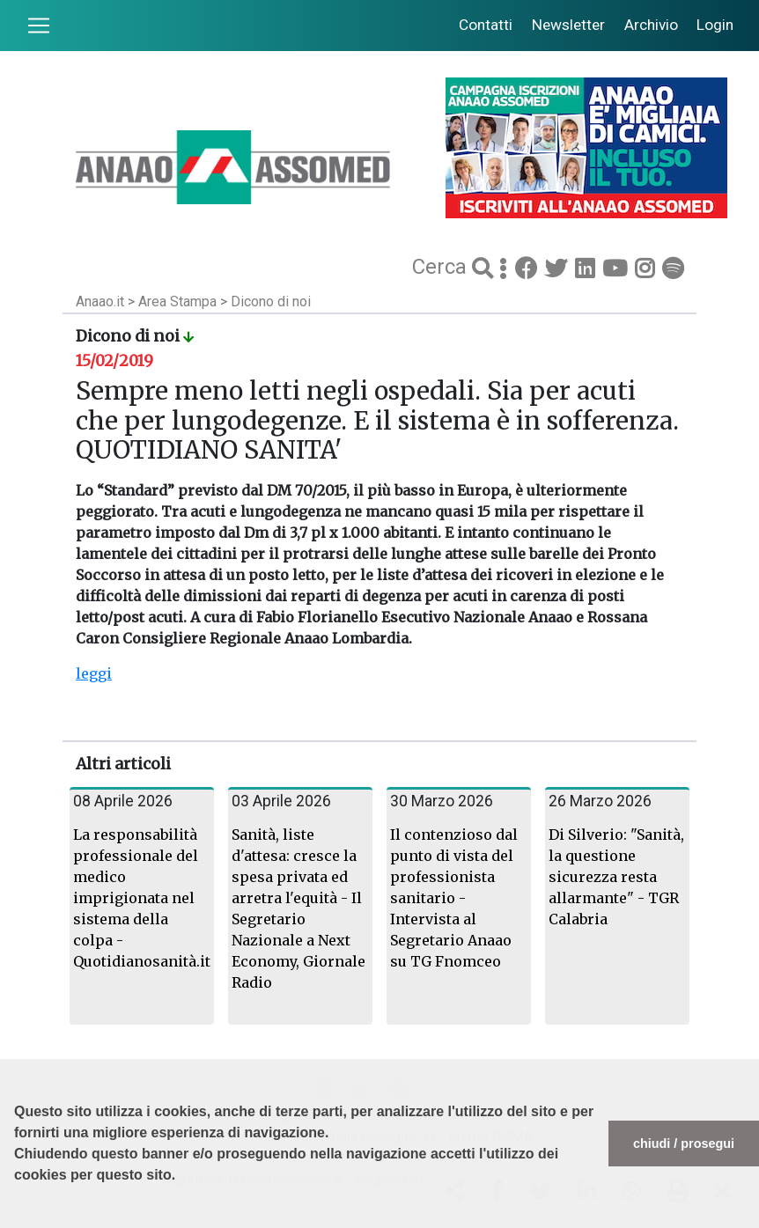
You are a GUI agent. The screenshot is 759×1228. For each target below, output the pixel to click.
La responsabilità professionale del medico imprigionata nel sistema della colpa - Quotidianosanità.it (141, 898)
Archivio (651, 24)
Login (714, 24)
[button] (16, 1219)
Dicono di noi (271, 301)
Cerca (442, 266)
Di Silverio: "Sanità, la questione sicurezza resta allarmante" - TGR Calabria (616, 877)
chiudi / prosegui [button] (683, 1143)
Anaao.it (100, 301)
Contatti (485, 24)
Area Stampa (179, 301)
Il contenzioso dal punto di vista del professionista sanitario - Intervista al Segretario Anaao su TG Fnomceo (454, 898)
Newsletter (568, 24)
